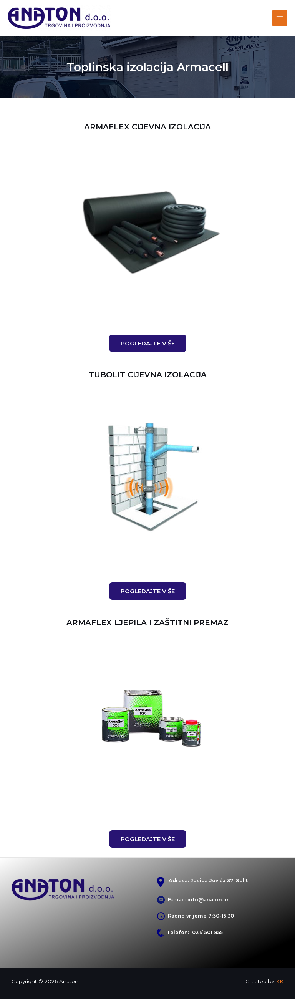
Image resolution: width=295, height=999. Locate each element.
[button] (147, 343)
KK (279, 981)
